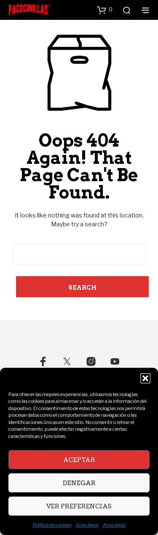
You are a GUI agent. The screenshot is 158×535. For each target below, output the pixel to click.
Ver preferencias (79, 506)
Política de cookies (52, 525)
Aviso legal (87, 525)
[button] (145, 378)
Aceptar (79, 460)
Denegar (79, 483)
